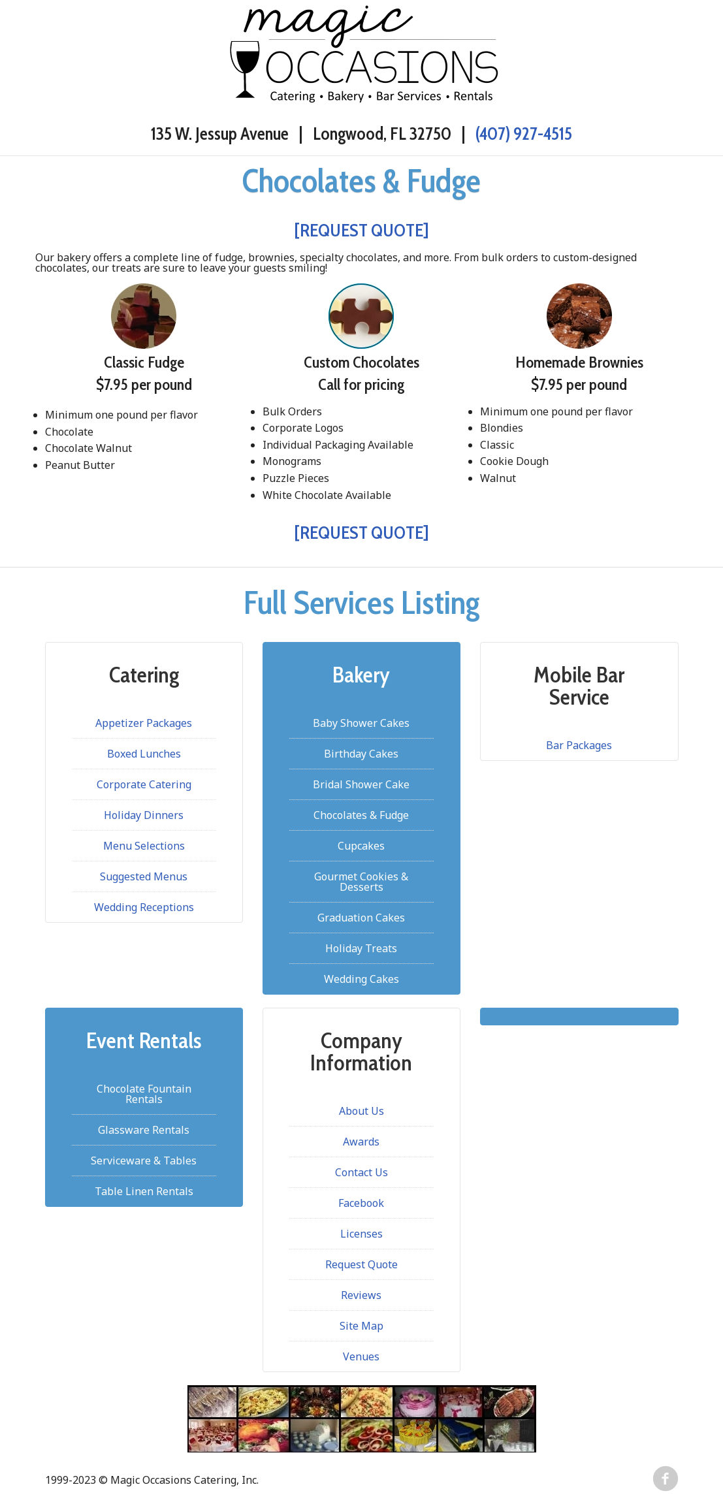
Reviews (361, 1295)
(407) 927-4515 (523, 133)
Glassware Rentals (143, 1130)
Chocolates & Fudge (361, 815)
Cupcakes (361, 846)
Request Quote (361, 1264)
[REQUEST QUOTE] (361, 230)
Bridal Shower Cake (361, 784)
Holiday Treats (361, 948)
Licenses (361, 1233)
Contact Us (361, 1172)
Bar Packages (579, 745)
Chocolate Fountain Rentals (144, 1093)
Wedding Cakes (361, 979)
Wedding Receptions (144, 907)
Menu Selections (144, 846)
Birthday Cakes (361, 753)
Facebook (361, 1203)
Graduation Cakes (361, 917)
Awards (361, 1141)
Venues (361, 1356)
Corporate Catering (144, 784)
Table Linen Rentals (144, 1191)
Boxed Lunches (144, 753)
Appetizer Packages (143, 723)
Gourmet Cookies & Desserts (361, 881)
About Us (361, 1111)
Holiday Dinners (144, 815)
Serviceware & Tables (144, 1160)
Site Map (361, 1326)
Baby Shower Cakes (361, 723)
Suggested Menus (143, 876)
